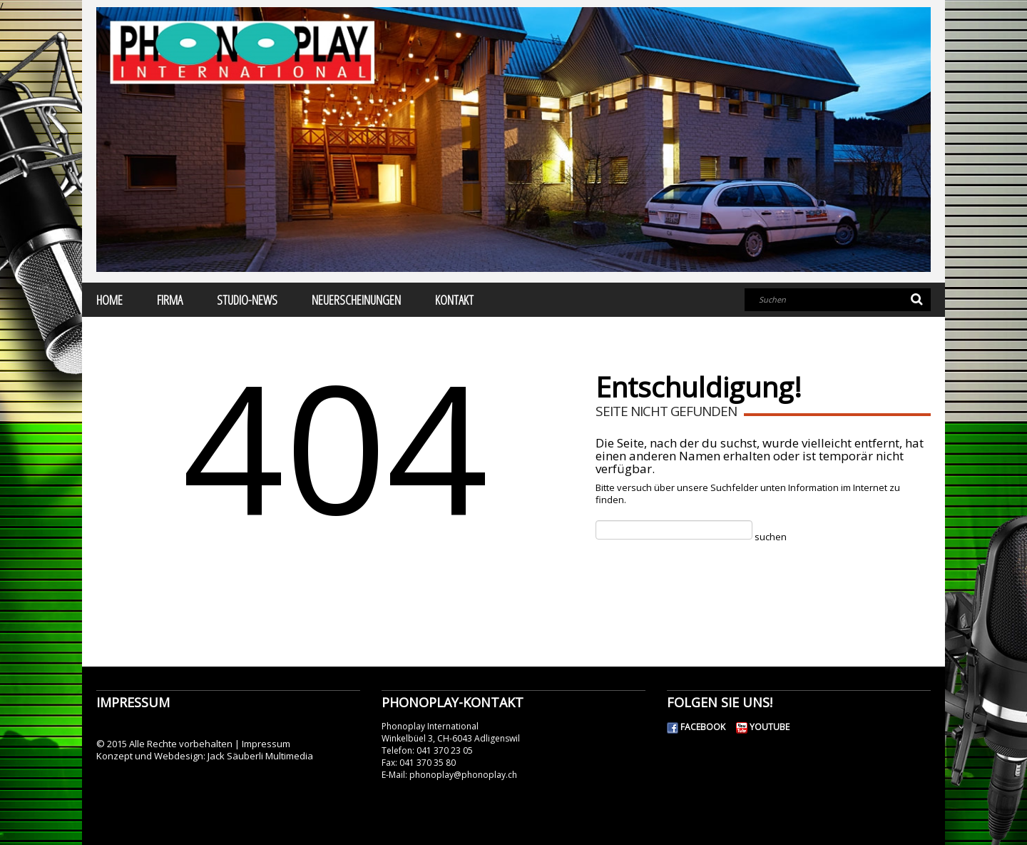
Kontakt (454, 299)
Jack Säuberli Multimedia (260, 755)
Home (109, 299)
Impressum (266, 743)
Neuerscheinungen (356, 299)
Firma (170, 299)
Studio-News (247, 299)
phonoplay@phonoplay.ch (463, 775)
